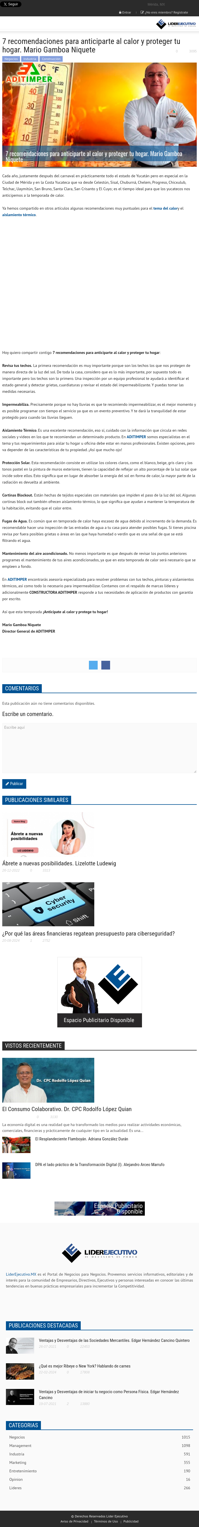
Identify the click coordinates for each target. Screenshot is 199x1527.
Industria (29, 59)
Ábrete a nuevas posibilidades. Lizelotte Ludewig (59, 863)
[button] (21, 24)
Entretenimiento (99, 1471)
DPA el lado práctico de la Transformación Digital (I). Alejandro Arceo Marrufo (100, 1164)
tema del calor (166, 208)
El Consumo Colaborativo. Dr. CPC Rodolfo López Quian (67, 1109)
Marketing (99, 1463)
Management (99, 1446)
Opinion (99, 1479)
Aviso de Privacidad (74, 1521)
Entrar (125, 12)
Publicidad (130, 1521)
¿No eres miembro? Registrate (164, 12)
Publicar (16, 784)
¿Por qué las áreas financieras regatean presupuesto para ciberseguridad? (88, 933)
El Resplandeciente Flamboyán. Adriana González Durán (81, 1139)
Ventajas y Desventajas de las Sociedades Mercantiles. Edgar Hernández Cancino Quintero (114, 1340)
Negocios (11, 59)
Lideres (99, 1488)
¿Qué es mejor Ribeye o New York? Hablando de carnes (84, 1366)
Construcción (51, 59)
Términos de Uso (106, 1521)
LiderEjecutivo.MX (21, 1274)
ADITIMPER (136, 436)
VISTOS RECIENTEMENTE (33, 1045)
